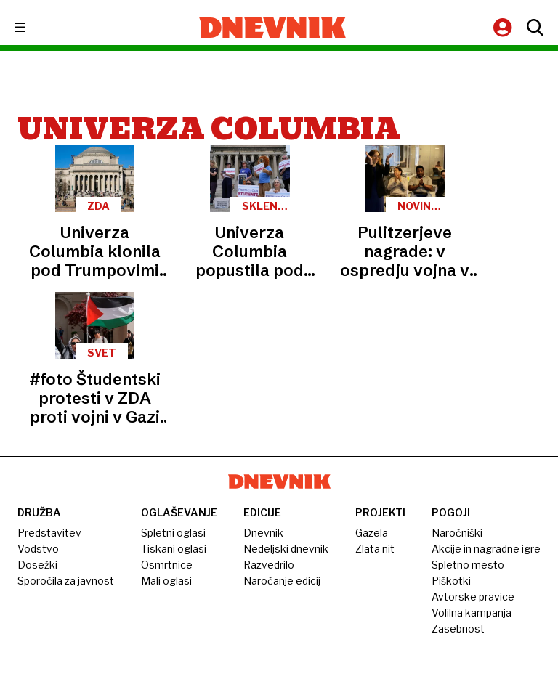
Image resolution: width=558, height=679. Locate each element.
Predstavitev (49, 532)
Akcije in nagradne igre (486, 548)
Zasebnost (458, 628)
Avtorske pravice (473, 596)
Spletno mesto (468, 564)
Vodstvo (38, 548)
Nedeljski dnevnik (285, 548)
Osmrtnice (167, 564)
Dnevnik (263, 532)
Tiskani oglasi (173, 548)
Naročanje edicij (281, 580)
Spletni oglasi (173, 532)
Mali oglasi (166, 580)
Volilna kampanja (472, 612)
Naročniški (457, 532)
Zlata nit (375, 548)
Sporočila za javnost (65, 580)
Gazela (371, 532)
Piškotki (451, 580)
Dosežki (37, 564)
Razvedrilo (268, 564)
